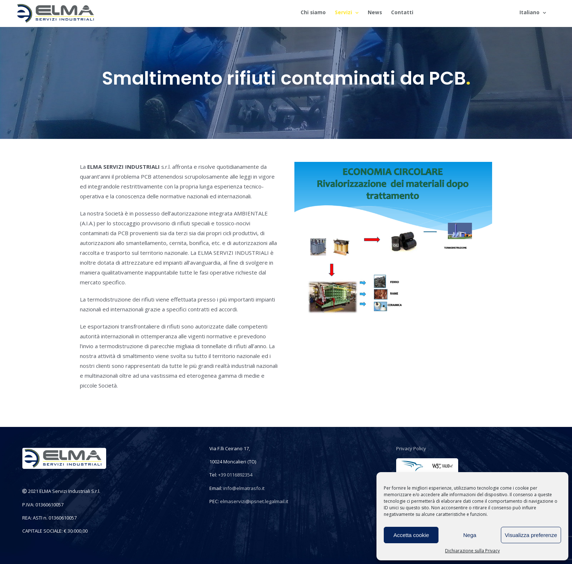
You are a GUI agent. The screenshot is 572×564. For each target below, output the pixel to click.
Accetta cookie (411, 535)
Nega (469, 535)
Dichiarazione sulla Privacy (472, 551)
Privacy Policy (411, 448)
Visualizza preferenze (531, 535)
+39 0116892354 (235, 474)
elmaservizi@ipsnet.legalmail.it (254, 501)
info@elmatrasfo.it (243, 488)
